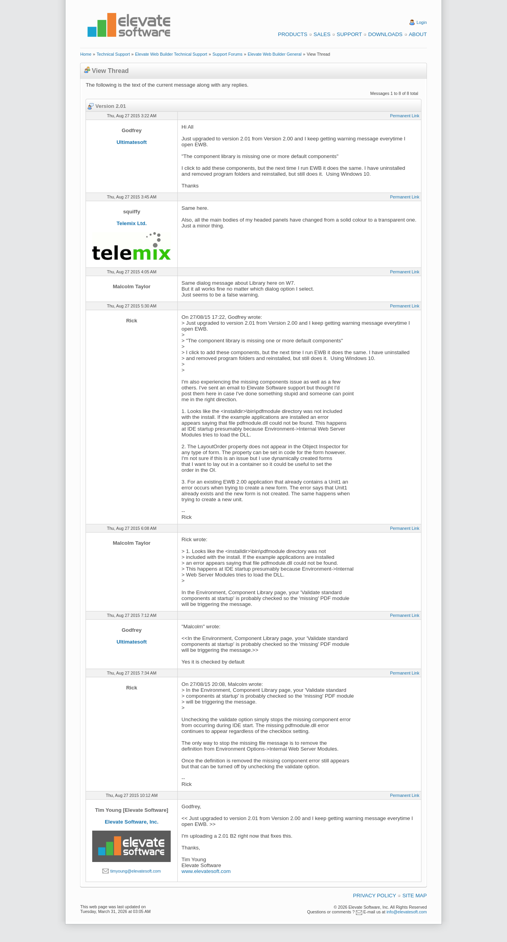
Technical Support (113, 54)
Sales (322, 34)
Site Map (414, 895)
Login (422, 22)
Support (349, 34)
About (418, 34)
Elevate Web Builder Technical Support (171, 54)
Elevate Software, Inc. (132, 822)
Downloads (385, 34)
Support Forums (227, 54)
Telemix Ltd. (132, 223)
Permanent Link (404, 115)
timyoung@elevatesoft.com (135, 871)
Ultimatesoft (132, 142)
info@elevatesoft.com (407, 911)
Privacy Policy (374, 895)
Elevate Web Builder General (274, 54)
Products (292, 34)
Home (85, 54)
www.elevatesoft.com (206, 871)
